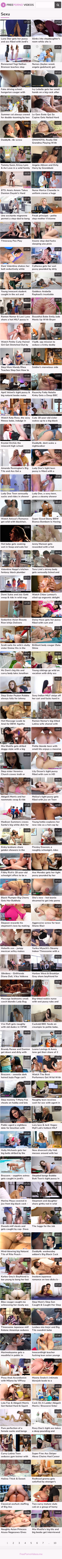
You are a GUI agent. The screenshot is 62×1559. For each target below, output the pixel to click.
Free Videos (17, 4)
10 (55, 1543)
